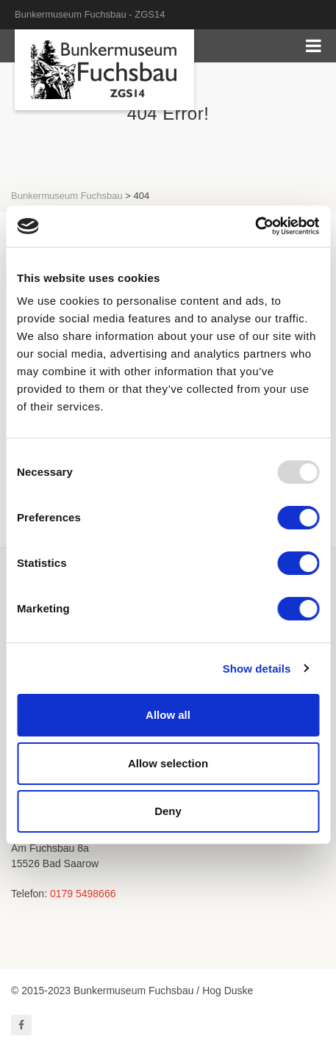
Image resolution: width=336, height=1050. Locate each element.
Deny (168, 811)
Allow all (168, 715)
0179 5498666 (83, 893)
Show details (257, 668)
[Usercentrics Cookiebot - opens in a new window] (254, 226)
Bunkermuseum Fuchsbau (67, 195)
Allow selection (168, 763)
